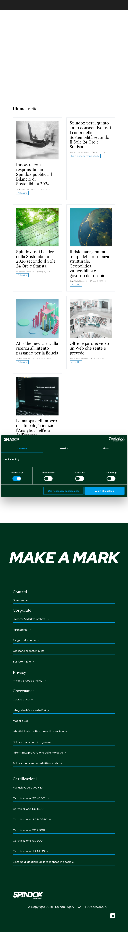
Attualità (22, 193)
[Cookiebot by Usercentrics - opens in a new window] (110, 439)
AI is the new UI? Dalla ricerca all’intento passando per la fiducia (37, 348)
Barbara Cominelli (27, 358)
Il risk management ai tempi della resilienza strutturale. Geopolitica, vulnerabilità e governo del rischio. (90, 263)
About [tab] (106, 448)
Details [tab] (64, 448)
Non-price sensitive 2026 (85, 156)
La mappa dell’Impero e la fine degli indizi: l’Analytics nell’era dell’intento (36, 428)
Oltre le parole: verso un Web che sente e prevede (89, 348)
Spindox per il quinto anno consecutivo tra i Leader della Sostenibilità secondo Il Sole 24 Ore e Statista (90, 135)
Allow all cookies (104, 491)
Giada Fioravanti (27, 271)
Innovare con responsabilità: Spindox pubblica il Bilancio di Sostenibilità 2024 (34, 174)
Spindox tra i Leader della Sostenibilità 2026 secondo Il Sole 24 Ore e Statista (36, 259)
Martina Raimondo (81, 152)
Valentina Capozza (27, 189)
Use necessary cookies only (63, 491)
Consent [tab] (22, 448)
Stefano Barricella (81, 358)
